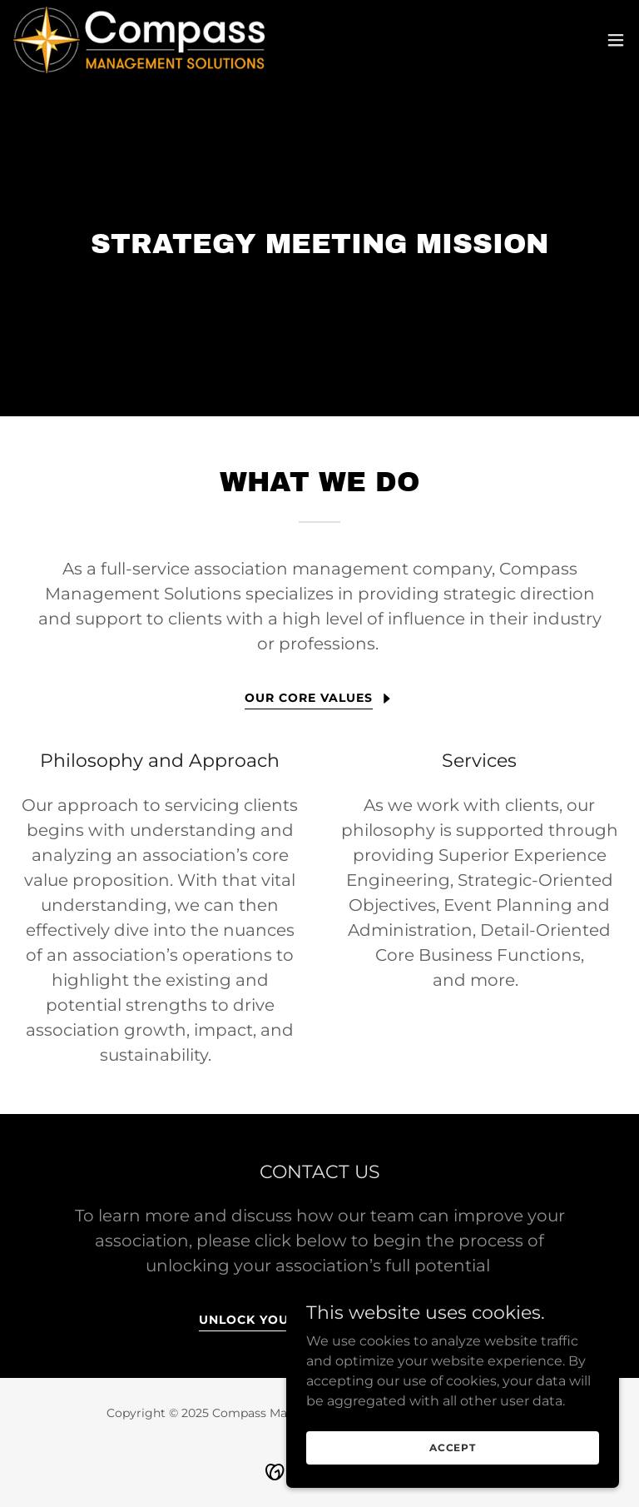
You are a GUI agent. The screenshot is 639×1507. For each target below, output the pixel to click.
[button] (615, 40)
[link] (139, 40)
